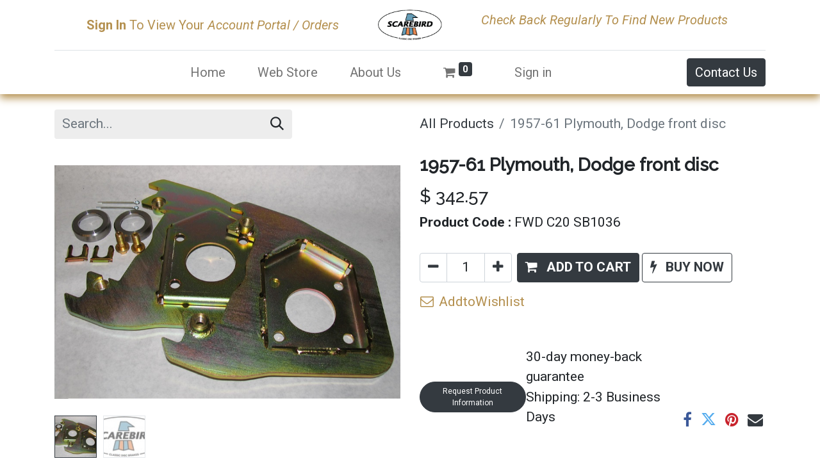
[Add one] (498, 267)
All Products (457, 123)
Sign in (533, 72)
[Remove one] (433, 267)
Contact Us (726, 72)
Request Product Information (472, 397)
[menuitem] (208, 72)
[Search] (277, 124)
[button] (578, 267)
